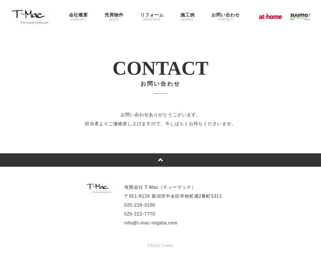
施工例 (188, 17)
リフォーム (152, 17)
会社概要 (78, 17)
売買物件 (114, 17)
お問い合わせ (225, 17)
